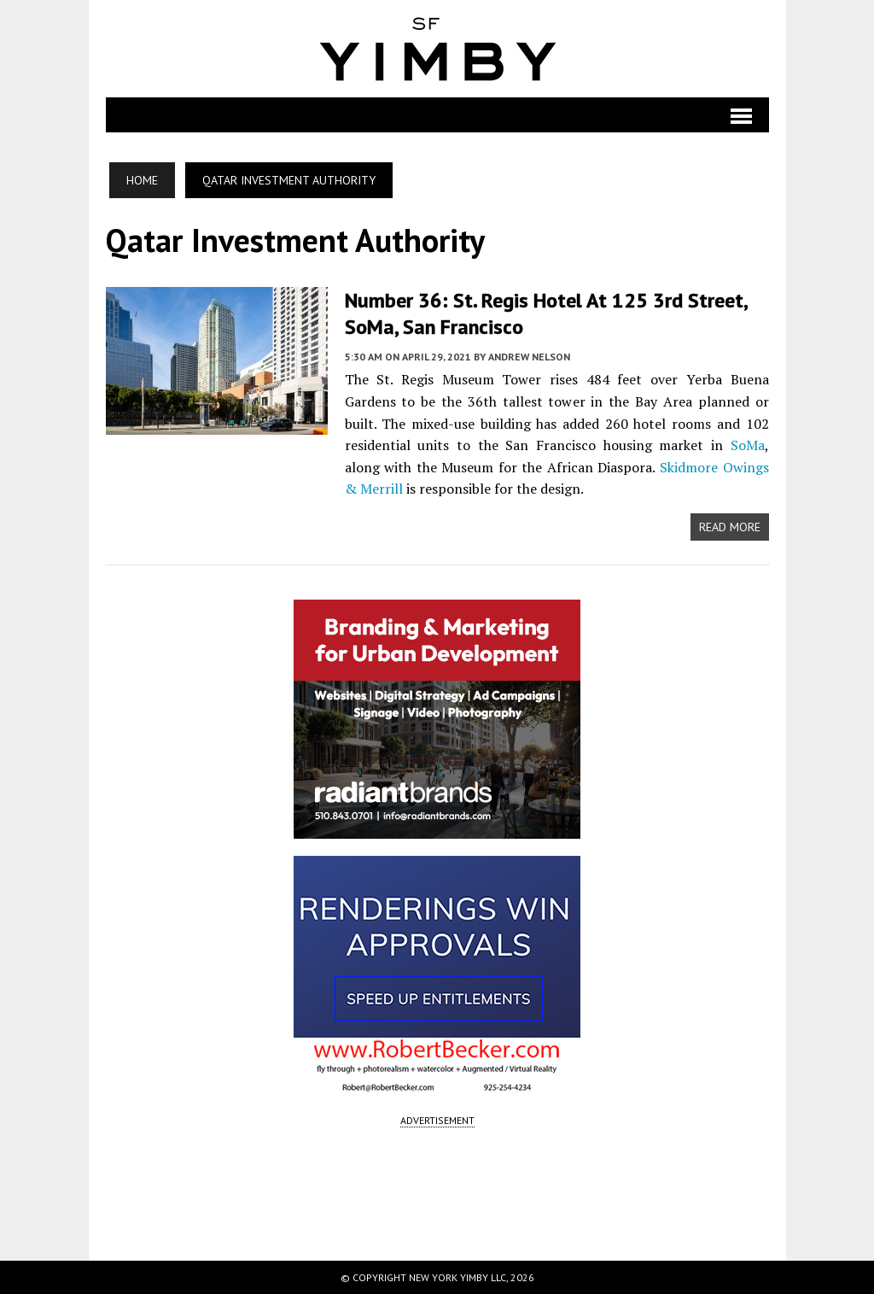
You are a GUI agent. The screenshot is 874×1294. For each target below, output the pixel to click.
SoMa (748, 445)
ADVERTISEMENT (437, 1120)
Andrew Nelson (529, 356)
